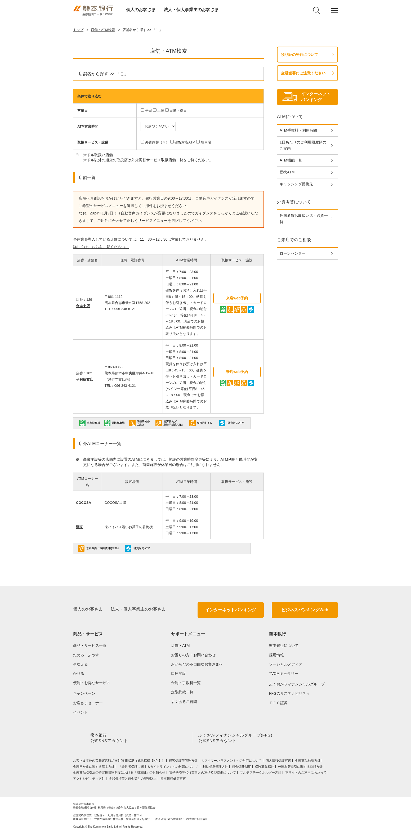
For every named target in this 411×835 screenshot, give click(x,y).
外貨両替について (294, 202)
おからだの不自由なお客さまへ (197, 664)
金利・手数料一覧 (186, 683)
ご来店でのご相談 (294, 239)
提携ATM (287, 172)
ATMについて (290, 116)
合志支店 (83, 306)
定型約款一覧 (182, 692)
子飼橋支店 (84, 379)
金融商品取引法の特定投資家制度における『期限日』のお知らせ (119, 773)
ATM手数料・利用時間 (298, 130)
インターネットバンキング (230, 610)
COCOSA (83, 503)
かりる (78, 673)
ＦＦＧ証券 (278, 703)
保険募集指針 (264, 768)
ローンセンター (293, 253)
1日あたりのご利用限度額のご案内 (303, 145)
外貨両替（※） (157, 142)
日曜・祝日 (178, 111)
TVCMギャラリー (283, 673)
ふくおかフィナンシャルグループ (297, 684)
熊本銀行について (284, 645)
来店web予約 (237, 298)
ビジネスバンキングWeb (304, 610)
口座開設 (178, 673)
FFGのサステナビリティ (289, 693)
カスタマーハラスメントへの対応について (231, 762)
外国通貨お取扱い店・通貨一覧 (304, 218)
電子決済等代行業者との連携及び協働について (202, 773)
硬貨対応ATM (185, 142)
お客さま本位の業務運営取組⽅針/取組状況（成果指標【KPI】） (119, 762)
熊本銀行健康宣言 (173, 780)
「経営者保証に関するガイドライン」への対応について (158, 768)
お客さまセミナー (88, 703)
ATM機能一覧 (291, 160)
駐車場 (206, 142)
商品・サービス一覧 (89, 645)
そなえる (80, 664)
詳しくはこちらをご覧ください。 (101, 247)
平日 (148, 111)
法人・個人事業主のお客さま (191, 9)
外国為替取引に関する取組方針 (300, 768)
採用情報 (276, 655)
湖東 (79, 527)
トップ (78, 30)
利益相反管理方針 (215, 768)
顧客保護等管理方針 (183, 762)
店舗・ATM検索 (103, 30)
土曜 (160, 111)
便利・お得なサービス (91, 683)
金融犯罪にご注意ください (303, 73)
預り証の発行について (299, 54)
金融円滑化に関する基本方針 (93, 768)
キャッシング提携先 (296, 184)
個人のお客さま (141, 9)
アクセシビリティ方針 (89, 780)
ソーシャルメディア (285, 664)
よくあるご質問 (184, 701)
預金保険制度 (241, 768)
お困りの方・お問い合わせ (193, 655)
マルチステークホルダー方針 (260, 773)
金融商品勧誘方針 (307, 762)
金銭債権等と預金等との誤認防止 (133, 780)
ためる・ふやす (86, 655)
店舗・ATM (180, 645)
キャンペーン (84, 693)
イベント (80, 712)
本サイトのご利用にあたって (306, 773)
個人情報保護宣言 (278, 762)
